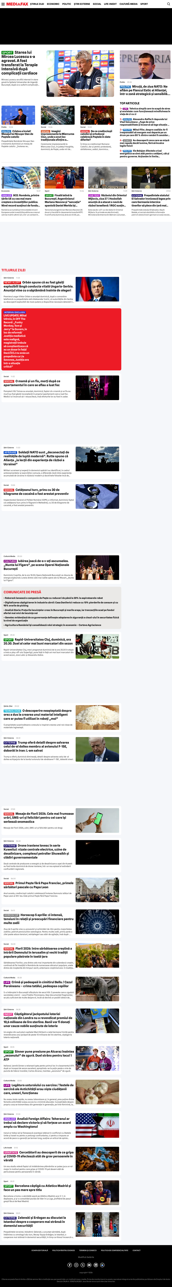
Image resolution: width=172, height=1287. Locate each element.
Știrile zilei (37, 4)
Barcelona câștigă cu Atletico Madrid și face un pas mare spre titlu (37, 1188)
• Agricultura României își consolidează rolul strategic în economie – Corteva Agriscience (52, 625)
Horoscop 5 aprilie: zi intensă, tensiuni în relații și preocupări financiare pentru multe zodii (39, 919)
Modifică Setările (86, 1257)
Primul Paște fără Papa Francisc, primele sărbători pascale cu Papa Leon (38, 885)
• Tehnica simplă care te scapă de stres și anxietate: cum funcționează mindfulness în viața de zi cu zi (145, 111)
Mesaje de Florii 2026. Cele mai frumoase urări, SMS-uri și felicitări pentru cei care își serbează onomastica (39, 817)
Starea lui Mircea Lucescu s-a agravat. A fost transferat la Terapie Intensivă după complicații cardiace (19, 62)
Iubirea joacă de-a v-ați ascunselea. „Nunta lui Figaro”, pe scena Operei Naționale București (36, 565)
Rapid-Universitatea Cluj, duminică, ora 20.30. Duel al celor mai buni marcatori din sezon (38, 641)
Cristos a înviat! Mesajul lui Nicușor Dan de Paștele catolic (17, 134)
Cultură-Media (129, 4)
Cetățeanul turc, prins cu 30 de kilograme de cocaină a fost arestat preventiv (36, 492)
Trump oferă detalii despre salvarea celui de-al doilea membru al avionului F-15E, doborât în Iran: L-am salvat (36, 746)
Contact (137, 1250)
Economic (53, 4)
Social (97, 4)
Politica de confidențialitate (114, 1250)
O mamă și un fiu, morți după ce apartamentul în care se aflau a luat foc (32, 383)
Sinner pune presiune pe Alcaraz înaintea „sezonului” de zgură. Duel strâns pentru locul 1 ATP (39, 1055)
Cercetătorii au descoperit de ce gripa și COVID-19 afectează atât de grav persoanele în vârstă (39, 1156)
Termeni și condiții (88, 1250)
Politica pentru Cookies (63, 1250)
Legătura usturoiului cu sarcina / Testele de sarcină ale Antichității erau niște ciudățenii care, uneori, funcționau (39, 1089)
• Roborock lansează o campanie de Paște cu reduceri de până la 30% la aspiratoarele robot (53, 598)
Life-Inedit (110, 4)
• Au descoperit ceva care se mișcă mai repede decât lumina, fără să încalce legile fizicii (144, 143)
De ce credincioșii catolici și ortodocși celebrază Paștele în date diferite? (96, 135)
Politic (66, 4)
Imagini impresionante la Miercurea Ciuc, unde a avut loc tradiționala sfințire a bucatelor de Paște (57, 135)
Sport (144, 4)
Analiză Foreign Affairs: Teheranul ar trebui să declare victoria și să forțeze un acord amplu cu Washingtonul (37, 1123)
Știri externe (82, 4)
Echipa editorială (40, 1250)
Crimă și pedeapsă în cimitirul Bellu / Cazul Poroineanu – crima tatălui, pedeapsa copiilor (38, 984)
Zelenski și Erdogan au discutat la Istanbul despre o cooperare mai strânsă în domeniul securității (35, 1221)
